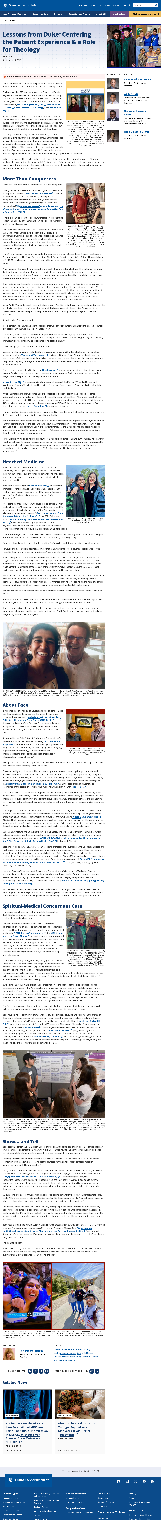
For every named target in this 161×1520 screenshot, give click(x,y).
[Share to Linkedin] (41, 1371)
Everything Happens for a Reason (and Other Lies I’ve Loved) (33, 515)
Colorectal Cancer (85, 1353)
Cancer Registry (104, 1493)
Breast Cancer (60, 1349)
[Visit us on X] (135, 1483)
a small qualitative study (39, 193)
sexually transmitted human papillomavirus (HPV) (32, 783)
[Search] (146, 5)
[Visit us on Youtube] (144, 1483)
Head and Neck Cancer (64, 1356)
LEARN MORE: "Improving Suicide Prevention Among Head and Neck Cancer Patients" (53, 861)
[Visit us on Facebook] (118, 1483)
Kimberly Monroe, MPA (59, 1030)
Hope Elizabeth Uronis (136, 131)
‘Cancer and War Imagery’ (35, 355)
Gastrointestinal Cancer (65, 1353)
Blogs (12, 20)
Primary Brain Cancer (11, 1498)
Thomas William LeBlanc (137, 79)
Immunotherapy (72, 1498)
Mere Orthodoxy (37, 406)
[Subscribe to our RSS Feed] (152, 1483)
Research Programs (106, 1502)
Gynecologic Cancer (11, 1519)
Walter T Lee (131, 93)
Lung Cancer (82, 1356)
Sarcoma (38, 1515)
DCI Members (104, 5)
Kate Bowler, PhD (39, 485)
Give (126, 5)
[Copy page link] (97, 1371)
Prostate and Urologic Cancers (46, 1511)
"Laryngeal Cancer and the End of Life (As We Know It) (31, 1176)
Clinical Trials (103, 1497)
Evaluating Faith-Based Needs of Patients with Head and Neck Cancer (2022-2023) (32, 718)
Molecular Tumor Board (76, 1502)
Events (93, 5)
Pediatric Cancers (41, 1507)
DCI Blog (83, 5)
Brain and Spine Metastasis (14, 1502)
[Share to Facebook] (30, 1371)
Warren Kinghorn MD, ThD (31, 104)
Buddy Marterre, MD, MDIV (48, 1036)
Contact (117, 5)
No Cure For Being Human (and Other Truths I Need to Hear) (33, 521)
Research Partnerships (64, 1360)
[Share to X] (35, 1371)
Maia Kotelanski (32, 1027)
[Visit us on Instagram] (127, 1483)
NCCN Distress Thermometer (30, 933)
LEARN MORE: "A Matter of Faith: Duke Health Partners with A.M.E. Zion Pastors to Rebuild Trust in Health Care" (51, 840)
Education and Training (79, 1349)
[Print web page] (91, 1371)
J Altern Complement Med (86, 816)
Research (93, 1356)
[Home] (6, 20)
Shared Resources (105, 1506)
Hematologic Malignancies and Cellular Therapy (46, 1494)
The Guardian (50, 370)
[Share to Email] (46, 1371)
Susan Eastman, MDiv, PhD (28, 107)
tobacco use (79, 786)
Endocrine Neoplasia (11, 1510)
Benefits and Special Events (140, 1515)
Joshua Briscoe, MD (13, 381)
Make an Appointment (145, 14)
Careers (132, 1497)
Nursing (132, 1493)
